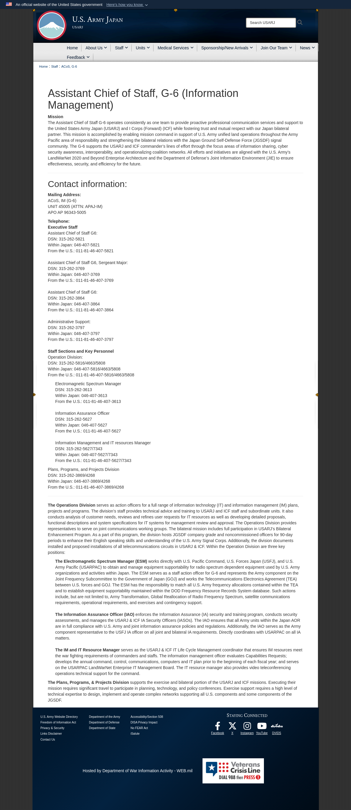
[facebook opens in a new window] (217, 727)
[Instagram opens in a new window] (247, 727)
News (307, 47)
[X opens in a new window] (232, 727)
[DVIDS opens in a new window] (276, 725)
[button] (127, 5)
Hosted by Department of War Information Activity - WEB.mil (137, 770)
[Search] (271, 23)
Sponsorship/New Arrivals (227, 47)
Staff (121, 47)
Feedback (78, 57)
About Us (96, 47)
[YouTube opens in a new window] (261, 727)
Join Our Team (276, 47)
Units (143, 47)
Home (72, 47)
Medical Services (176, 47)
